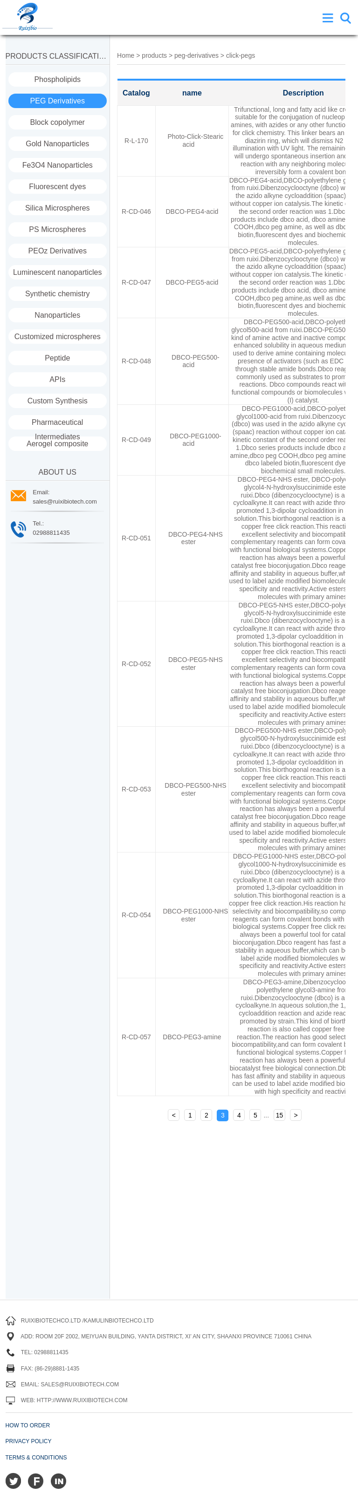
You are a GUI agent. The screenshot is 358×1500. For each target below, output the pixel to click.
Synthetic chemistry (57, 294)
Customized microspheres (57, 337)
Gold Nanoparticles (57, 144)
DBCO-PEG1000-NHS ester (195, 915)
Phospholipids (57, 79)
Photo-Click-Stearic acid (195, 140)
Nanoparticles (57, 315)
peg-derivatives (197, 55)
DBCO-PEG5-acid (192, 282)
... (266, 1115)
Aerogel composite (58, 444)
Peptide (57, 358)
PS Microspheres (57, 229)
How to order (28, 1425)
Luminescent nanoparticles (57, 272)
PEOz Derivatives (57, 251)
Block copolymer (57, 122)
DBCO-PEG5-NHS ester (195, 663)
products (154, 55)
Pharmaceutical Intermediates (57, 424)
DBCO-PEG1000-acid (195, 440)
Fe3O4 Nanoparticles (57, 165)
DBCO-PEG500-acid (196, 361)
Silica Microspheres (57, 208)
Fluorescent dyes (57, 187)
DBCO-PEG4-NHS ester (195, 538)
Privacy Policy (29, 1441)
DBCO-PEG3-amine (192, 1037)
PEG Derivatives (57, 101)
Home (125, 55)
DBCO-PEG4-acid (192, 211)
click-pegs (240, 55)
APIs (57, 379)
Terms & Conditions (36, 1457)
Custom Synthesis (58, 401)
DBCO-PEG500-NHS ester (195, 789)
